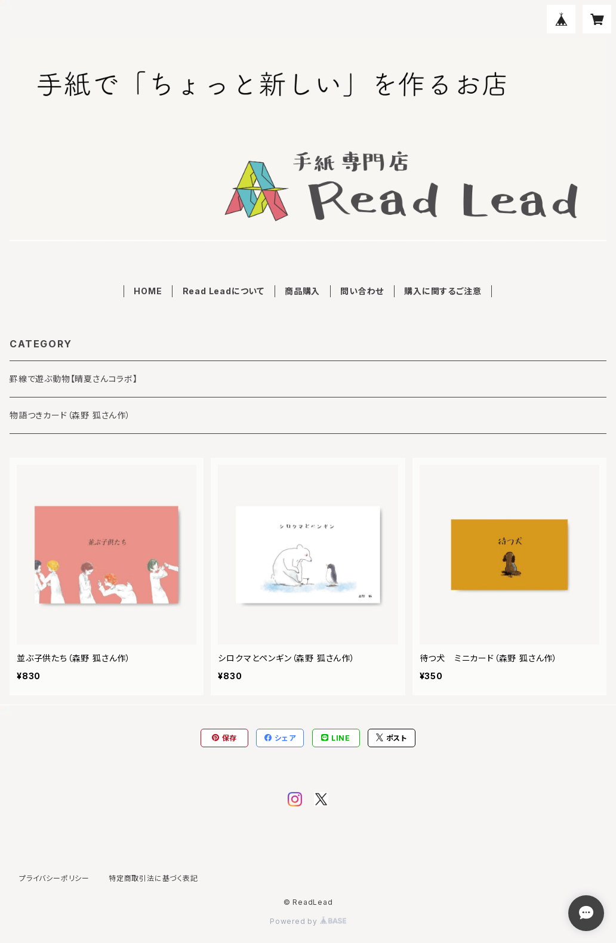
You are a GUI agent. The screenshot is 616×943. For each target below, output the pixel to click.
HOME (148, 291)
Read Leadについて (223, 291)
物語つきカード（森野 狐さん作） (70, 415)
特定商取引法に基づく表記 (153, 878)
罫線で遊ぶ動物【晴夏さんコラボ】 (74, 379)
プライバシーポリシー (54, 878)
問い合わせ (362, 291)
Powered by (308, 921)
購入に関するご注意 (442, 291)
